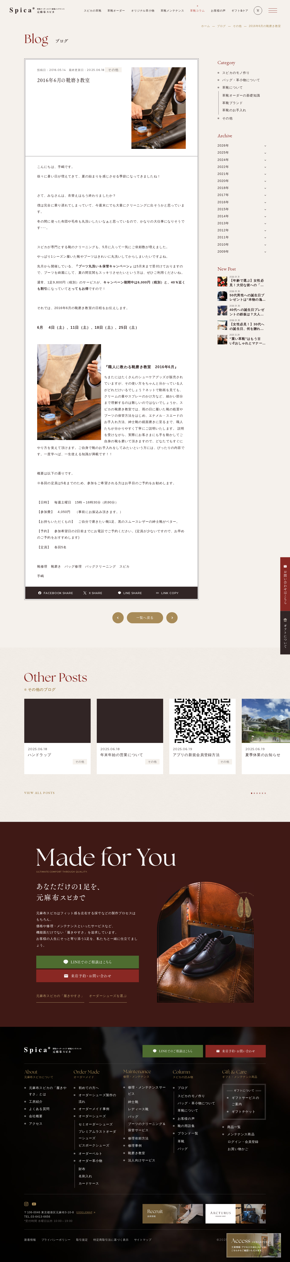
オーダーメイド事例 (94, 1109)
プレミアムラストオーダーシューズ (97, 1135)
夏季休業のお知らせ (263, 755)
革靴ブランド (232, 103)
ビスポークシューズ (94, 1145)
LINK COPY (167, 593)
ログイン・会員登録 (243, 1142)
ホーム (205, 26)
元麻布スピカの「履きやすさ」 (60, 996)
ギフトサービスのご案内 (245, 1101)
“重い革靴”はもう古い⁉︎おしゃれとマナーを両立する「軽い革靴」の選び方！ (248, 345)
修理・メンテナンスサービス (147, 1090)
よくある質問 (39, 1109)
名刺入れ (85, 1176)
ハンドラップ (39, 755)
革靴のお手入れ (234, 110)
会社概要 (36, 1116)
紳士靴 (133, 1102)
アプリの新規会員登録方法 (196, 755)
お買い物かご (238, 1149)
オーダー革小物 (91, 1161)
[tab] (251, 793)
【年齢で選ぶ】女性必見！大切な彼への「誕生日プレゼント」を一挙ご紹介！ (247, 287)
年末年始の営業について (121, 755)
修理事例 (135, 1145)
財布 (82, 1169)
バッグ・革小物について (241, 80)
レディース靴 (138, 1109)
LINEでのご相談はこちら (87, 962)
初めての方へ (89, 1088)
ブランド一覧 (188, 1133)
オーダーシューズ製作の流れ (97, 1098)
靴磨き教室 (136, 1153)
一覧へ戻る (145, 617)
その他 (237, 26)
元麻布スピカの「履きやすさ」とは (48, 1091)
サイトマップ (143, 1239)
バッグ (133, 1116)
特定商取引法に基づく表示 (111, 1239)
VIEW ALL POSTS (39, 793)
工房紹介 (36, 1101)
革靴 (181, 1141)
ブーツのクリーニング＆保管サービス (147, 1127)
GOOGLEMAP (86, 1212)
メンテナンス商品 (241, 1134)
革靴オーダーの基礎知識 (241, 95)
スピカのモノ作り (236, 73)
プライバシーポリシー (56, 1239)
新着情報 (30, 1239)
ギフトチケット (244, 1111)
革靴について (232, 87)
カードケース (89, 1183)
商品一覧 (234, 1127)
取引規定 (82, 1239)
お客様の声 (186, 1118)
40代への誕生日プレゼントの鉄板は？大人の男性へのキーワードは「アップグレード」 (247, 316)
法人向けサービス (141, 1160)
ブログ (221, 26)
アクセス (36, 1123)
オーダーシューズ (92, 1116)
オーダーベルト (91, 1153)
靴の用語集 (186, 1126)
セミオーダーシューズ (96, 1124)
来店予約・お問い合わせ (88, 975)
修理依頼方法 (138, 1138)
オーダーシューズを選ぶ (108, 996)
